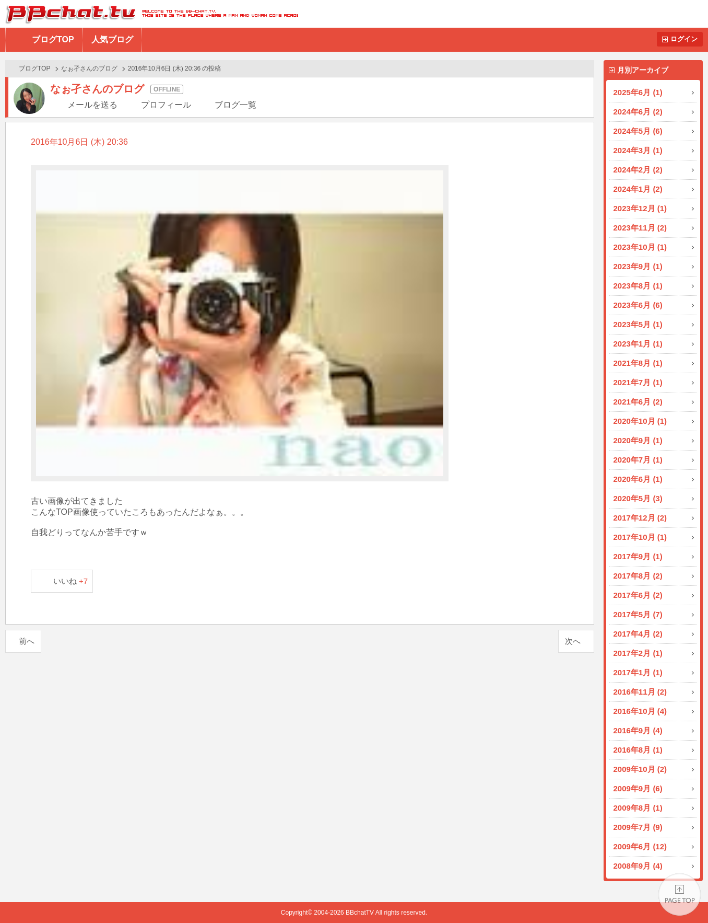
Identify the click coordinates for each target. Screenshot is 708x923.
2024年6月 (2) (638, 111)
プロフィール (166, 104)
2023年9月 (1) (638, 266)
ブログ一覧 (235, 104)
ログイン (684, 39)
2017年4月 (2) (638, 633)
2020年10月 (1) (640, 421)
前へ (26, 641)
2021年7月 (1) (638, 382)
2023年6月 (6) (638, 305)
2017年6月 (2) (638, 595)
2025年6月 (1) (638, 92)
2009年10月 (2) (640, 769)
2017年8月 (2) (638, 575)
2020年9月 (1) (638, 440)
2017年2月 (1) (638, 653)
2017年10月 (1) (640, 537)
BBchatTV (149, 14)
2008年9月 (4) (638, 865)
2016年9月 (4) (638, 730)
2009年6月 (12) (640, 846)
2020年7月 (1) (638, 459)
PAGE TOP (679, 894)
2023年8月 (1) (638, 285)
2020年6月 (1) (638, 479)
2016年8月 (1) (638, 749)
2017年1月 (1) (638, 672)
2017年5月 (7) (638, 614)
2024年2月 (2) (638, 169)
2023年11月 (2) (640, 227)
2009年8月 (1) (638, 807)
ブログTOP (53, 39)
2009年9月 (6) (638, 788)
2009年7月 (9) (638, 827)
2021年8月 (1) (638, 363)
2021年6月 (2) (638, 401)
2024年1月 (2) (638, 188)
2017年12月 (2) (640, 517)
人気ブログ (112, 39)
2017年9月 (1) (638, 556)
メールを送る (92, 104)
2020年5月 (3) (638, 498)
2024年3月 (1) (638, 150)
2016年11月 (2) (640, 691)
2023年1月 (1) (638, 343)
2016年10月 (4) (640, 711)
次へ (573, 641)
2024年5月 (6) (638, 130)
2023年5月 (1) (638, 324)
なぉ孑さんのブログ (89, 68)
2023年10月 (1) (640, 247)
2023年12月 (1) (640, 208)
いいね (70, 580)
